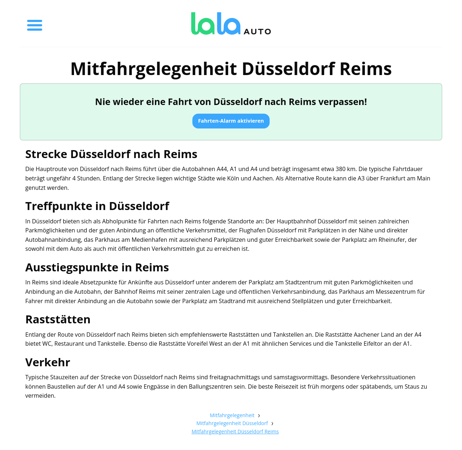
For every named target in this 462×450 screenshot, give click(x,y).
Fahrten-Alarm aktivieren (231, 120)
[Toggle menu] (35, 23)
